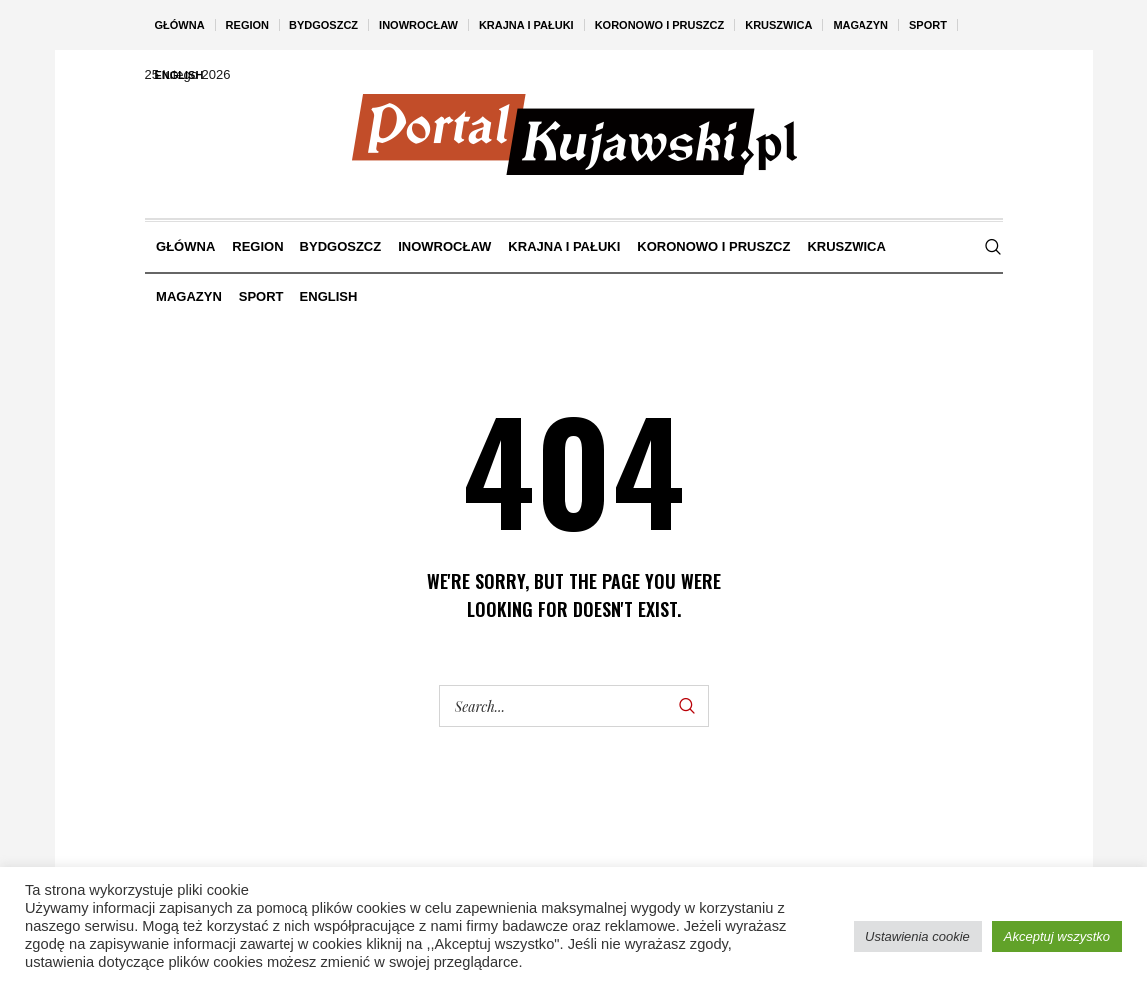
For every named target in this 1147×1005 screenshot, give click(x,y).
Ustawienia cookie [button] (917, 936)
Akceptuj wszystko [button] (1057, 936)
